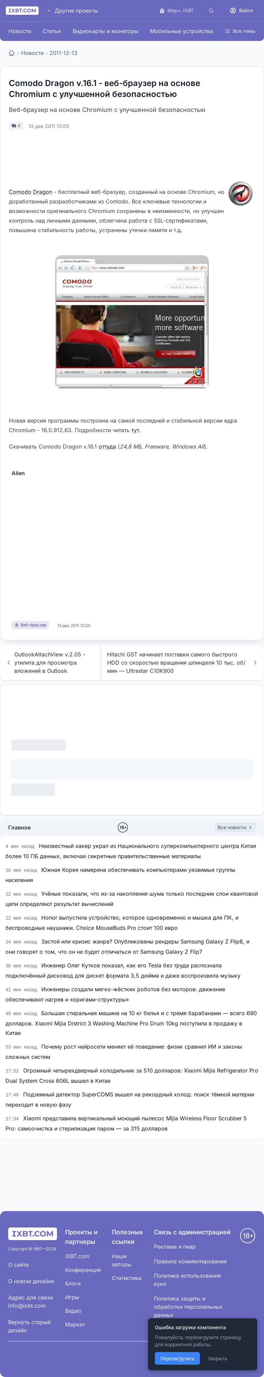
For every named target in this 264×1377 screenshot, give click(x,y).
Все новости (235, 827)
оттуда (107, 446)
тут (135, 430)
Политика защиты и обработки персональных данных (188, 1306)
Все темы (240, 31)
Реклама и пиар (175, 1246)
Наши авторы (121, 1260)
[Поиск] (211, 10)
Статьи (52, 31)
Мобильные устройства (181, 31)
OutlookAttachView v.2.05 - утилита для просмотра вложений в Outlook (45, 662)
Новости (20, 31)
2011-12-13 (63, 52)
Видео (73, 1310)
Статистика (127, 1278)
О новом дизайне (31, 1281)
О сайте (18, 1264)
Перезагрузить (177, 1358)
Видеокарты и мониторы (105, 31)
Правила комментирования (190, 1261)
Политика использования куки (187, 1279)
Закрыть (217, 1358)
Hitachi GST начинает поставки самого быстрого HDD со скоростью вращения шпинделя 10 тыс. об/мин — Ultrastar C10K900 (182, 662)
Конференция (83, 1269)
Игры (72, 1297)
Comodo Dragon (30, 191)
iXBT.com (77, 1256)
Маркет (75, 1324)
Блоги (72, 1283)
